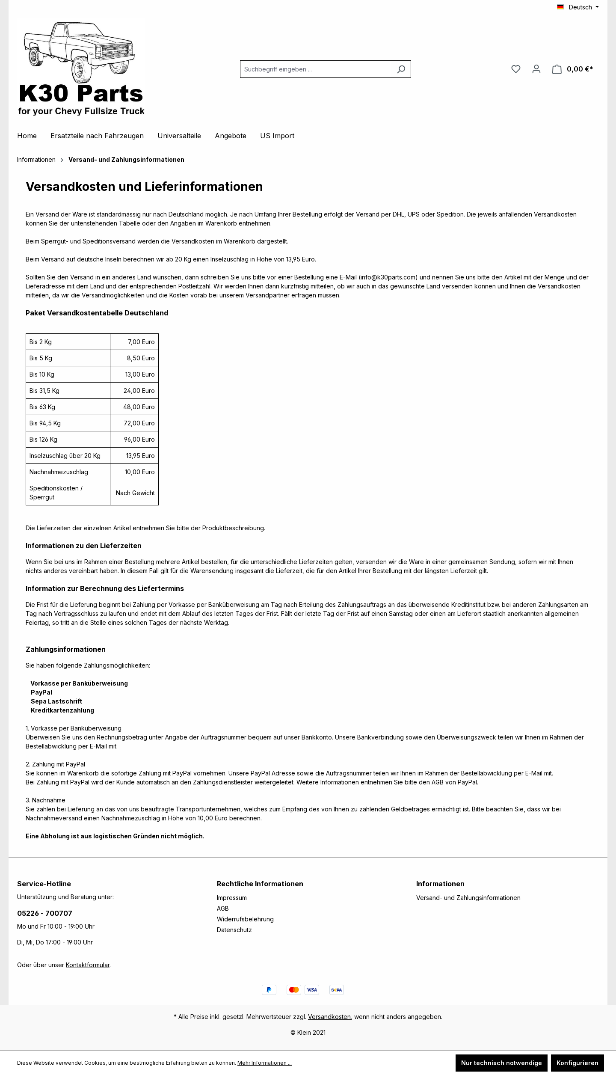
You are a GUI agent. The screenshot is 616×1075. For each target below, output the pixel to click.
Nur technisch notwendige (501, 1062)
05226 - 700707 (44, 913)
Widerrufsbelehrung (245, 919)
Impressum (232, 897)
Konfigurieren (577, 1062)
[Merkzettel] (516, 68)
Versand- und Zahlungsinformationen (468, 897)
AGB (223, 908)
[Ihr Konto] (536, 68)
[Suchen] (401, 69)
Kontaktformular (88, 964)
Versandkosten (329, 1016)
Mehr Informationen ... (264, 1063)
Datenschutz (234, 929)
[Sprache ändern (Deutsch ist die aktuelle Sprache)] (578, 7)
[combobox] (315, 69)
